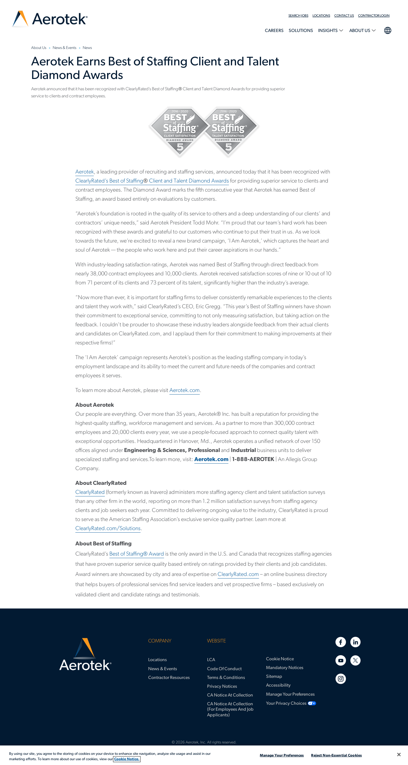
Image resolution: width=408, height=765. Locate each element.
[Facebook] (340, 642)
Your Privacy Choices (286, 703)
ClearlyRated (90, 492)
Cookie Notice (280, 659)
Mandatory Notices (284, 668)
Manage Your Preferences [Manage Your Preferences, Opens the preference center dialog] (282, 755)
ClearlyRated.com (238, 574)
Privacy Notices (222, 686)
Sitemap (274, 676)
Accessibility (278, 685)
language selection (387, 30)
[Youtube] (340, 660)
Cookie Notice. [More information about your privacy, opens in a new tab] (126, 759)
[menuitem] (300, 16)
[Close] (399, 754)
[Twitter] (355, 660)
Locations (321, 16)
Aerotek (84, 172)
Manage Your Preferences (290, 694)
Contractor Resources (169, 678)
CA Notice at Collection (230, 695)
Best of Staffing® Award (136, 554)
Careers (274, 31)
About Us (360, 31)
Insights (328, 31)
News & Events (162, 669)
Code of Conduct (224, 669)
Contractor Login (374, 16)
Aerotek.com (184, 390)
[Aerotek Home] (85, 654)
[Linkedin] (355, 642)
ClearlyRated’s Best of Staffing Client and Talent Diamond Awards (152, 181)
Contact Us (344, 16)
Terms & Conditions (226, 678)
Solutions (301, 31)
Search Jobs (298, 16)
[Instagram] (340, 679)
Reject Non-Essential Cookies (336, 755)
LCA (211, 660)
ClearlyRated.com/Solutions (108, 529)
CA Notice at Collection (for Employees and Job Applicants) (230, 709)
